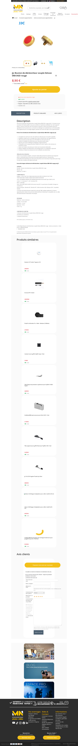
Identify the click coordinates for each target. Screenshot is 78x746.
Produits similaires (40, 113)
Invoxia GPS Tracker (29, 292)
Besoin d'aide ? (60, 1)
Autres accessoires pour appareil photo (43, 18)
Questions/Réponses (47, 719)
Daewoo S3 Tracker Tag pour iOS (32, 262)
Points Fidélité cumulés (19, 83)
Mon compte (45, 727)
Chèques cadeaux (33, 714)
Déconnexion (45, 729)
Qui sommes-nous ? (61, 714)
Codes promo (32, 720)
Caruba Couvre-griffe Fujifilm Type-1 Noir (34, 354)
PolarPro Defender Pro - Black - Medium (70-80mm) (36, 323)
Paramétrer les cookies (62, 725)
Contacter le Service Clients (47, 717)
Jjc (54, 18)
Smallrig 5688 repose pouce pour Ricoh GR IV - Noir (36, 415)
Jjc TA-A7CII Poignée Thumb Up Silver (33, 476)
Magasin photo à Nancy (46, 725)
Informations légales (61, 717)
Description (20, 113)
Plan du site (59, 728)
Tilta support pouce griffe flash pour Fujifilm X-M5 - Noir (37, 446)
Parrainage (31, 715)
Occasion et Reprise (33, 722)
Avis (58, 113)
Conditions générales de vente (61, 719)
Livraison (44, 721)
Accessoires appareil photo (25, 18)
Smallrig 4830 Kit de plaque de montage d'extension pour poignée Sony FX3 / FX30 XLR (38, 538)
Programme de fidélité (34, 718)
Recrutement (59, 715)
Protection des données (60, 722)
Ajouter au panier (39, 89)
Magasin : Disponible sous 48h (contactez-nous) (29, 103)
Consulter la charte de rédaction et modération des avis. (38, 571)
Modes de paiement (47, 722)
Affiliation (30, 717)
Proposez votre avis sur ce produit (42, 565)
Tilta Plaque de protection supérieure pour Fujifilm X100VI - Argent (38, 385)
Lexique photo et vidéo (62, 727)
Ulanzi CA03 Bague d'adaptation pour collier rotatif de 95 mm (38, 507)
